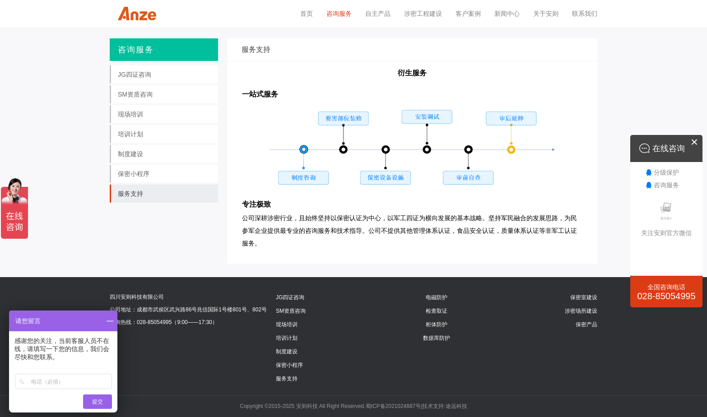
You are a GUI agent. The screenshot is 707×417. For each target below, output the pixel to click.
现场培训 (287, 324)
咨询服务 (339, 13)
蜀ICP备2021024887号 (393, 406)
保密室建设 (583, 297)
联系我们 (584, 13)
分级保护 (666, 172)
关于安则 (545, 13)
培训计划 (287, 338)
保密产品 (586, 324)
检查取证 (436, 311)
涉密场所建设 (581, 311)
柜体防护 (436, 324)
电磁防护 (436, 297)
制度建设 (287, 351)
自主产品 (378, 13)
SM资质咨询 (291, 311)
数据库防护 (436, 338)
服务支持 (287, 378)
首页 (306, 13)
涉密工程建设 (423, 13)
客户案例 (468, 13)
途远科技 (456, 406)
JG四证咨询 (290, 297)
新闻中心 (507, 13)
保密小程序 (289, 365)
